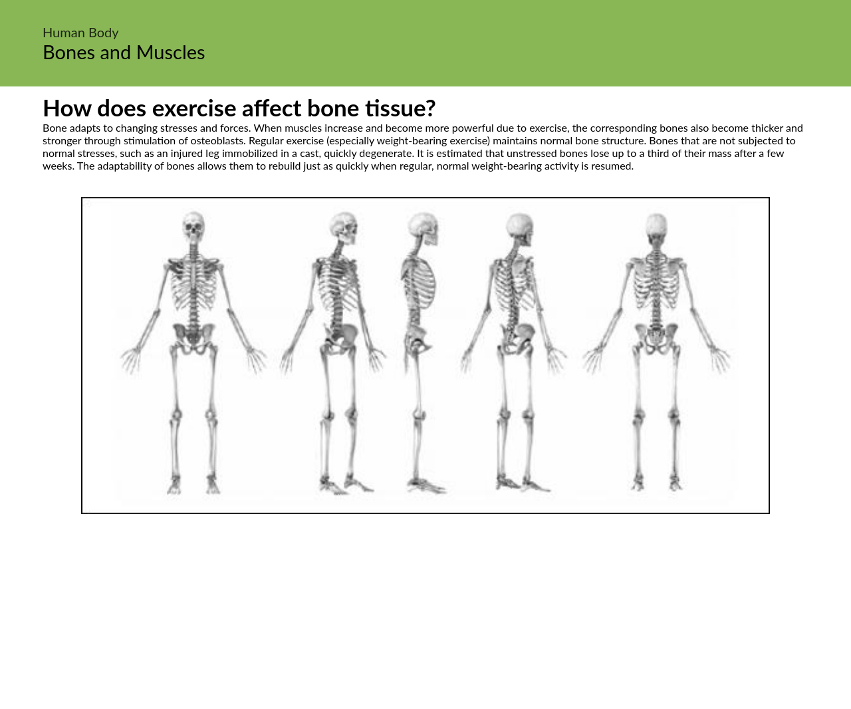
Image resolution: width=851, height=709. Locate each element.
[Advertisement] (425, 614)
